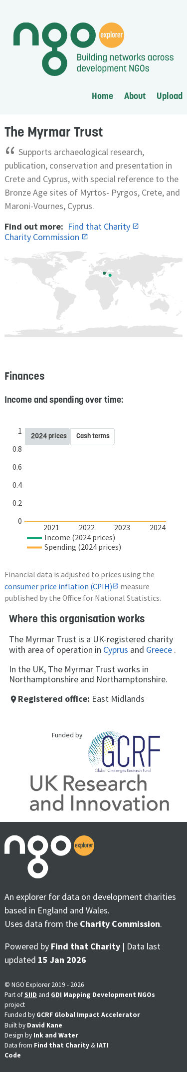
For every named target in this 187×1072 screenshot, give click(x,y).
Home (102, 96)
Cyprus (115, 649)
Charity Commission (42, 237)
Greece (159, 649)
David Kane (44, 1025)
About (135, 96)
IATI (103, 1045)
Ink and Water (55, 1035)
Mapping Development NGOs (109, 994)
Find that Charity (100, 226)
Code (12, 1055)
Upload (170, 96)
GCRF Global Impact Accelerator (88, 1014)
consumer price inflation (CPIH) (58, 586)
